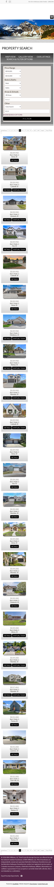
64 (38, 130)
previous (4, 130)
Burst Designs (33, 884)
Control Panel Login (43, 884)
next (42, 130)
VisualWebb (15, 884)
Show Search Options (12, 115)
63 (35, 130)
